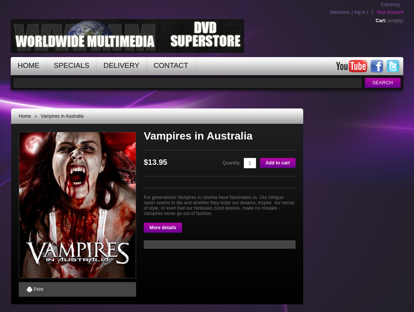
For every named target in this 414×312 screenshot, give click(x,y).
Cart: (381, 20)
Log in (360, 12)
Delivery (122, 65)
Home (25, 116)
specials (71, 65)
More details (163, 227)
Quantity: (232, 163)
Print (38, 289)
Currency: (391, 4)
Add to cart (278, 163)
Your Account (389, 12)
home (28, 65)
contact (171, 65)
